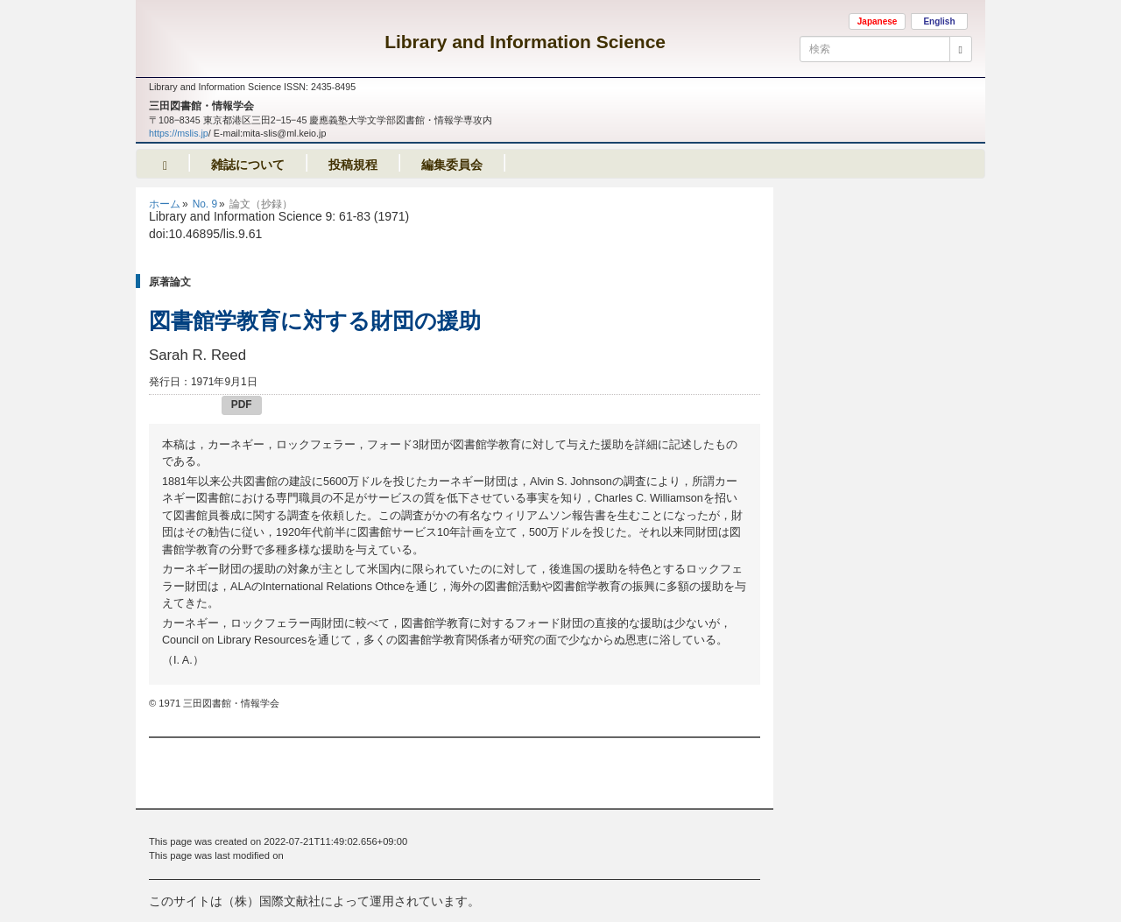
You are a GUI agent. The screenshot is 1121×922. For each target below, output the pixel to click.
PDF (241, 404)
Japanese (877, 21)
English (939, 21)
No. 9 (205, 204)
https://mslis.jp (178, 133)
